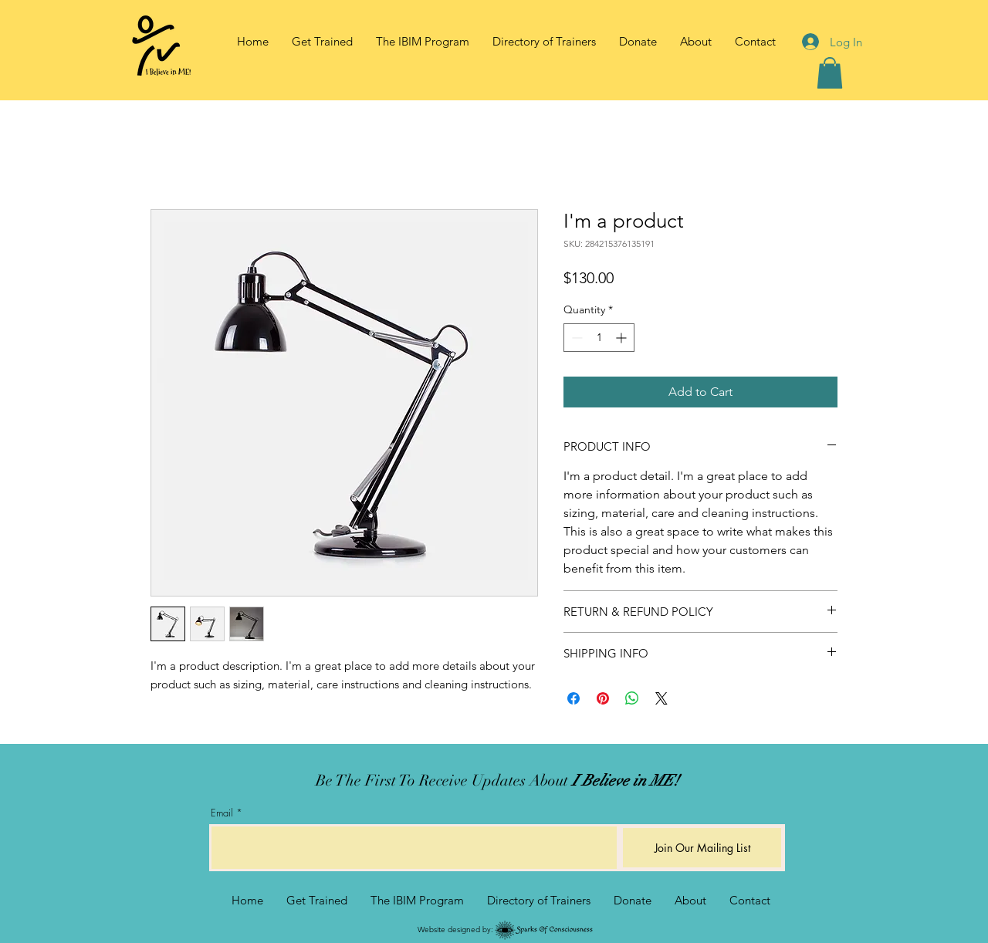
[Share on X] (661, 698)
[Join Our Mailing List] (702, 847)
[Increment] (622, 337)
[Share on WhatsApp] (632, 698)
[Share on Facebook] (573, 698)
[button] (695, 41)
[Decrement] (575, 337)
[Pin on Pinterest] (603, 698)
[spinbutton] (599, 337)
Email (222, 813)
